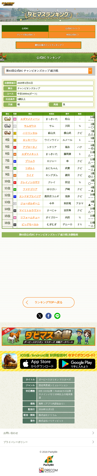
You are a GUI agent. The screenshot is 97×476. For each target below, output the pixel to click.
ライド (30, 175)
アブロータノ (30, 147)
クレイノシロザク (30, 182)
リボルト (30, 168)
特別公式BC (71, 35)
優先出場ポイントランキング (48, 45)
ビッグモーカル (30, 224)
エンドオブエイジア (30, 196)
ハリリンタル (30, 133)
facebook (48, 316)
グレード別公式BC (25, 35)
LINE (57, 316)
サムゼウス (30, 126)
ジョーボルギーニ (30, 203)
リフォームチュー (30, 217)
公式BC (25, 28)
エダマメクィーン (30, 119)
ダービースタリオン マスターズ (8, 4)
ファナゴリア (30, 189)
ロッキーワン (30, 140)
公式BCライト (71, 28)
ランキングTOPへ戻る (48, 302)
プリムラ (30, 161)
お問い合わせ (10, 433)
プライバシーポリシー (15, 442)
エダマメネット (30, 154)
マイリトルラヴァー (30, 210)
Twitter (40, 316)
